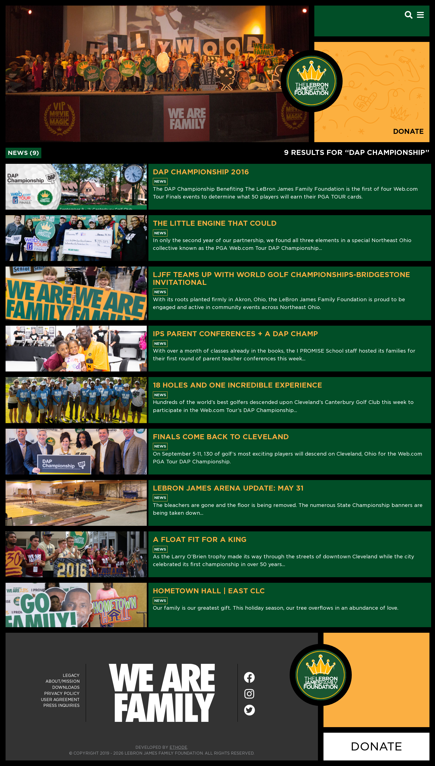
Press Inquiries (61, 705)
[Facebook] (249, 678)
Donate (408, 131)
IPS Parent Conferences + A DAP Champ (235, 334)
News (160, 181)
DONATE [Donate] (376, 746)
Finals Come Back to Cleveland (221, 437)
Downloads (66, 687)
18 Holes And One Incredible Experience (237, 385)
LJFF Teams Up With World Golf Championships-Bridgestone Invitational (281, 278)
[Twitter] (249, 709)
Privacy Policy (62, 693)
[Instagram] (249, 694)
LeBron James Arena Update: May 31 (228, 488)
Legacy (71, 675)
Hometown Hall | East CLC (209, 591)
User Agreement (60, 699)
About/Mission (62, 681)
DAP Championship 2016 (201, 172)
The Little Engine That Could (215, 223)
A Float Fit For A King (200, 539)
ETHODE (178, 747)
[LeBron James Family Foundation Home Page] (320, 674)
